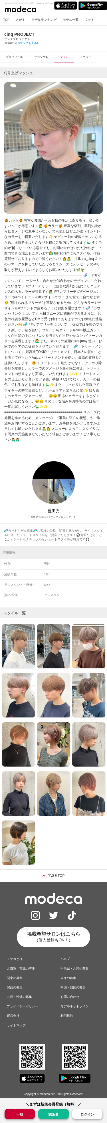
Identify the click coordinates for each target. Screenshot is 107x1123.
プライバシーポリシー (22, 1006)
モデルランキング (43, 19)
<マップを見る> (28, 43)
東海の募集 (68, 978)
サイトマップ (16, 1025)
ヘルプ (65, 958)
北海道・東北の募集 (21, 968)
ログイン (87, 1114)
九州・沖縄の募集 (19, 996)
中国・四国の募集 (73, 987)
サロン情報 (41, 57)
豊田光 (54, 511)
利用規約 (66, 1015)
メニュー (85, 57)
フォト (89, 19)
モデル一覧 (70, 19)
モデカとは (15, 958)
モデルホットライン (74, 1006)
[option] (53, 148)
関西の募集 (15, 987)
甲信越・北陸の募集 (74, 968)
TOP (6, 19)
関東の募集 (15, 978)
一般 (19, 1114)
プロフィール (14, 57)
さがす (20, 19)
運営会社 (13, 1015)
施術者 (53, 1114)
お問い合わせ (69, 996)
